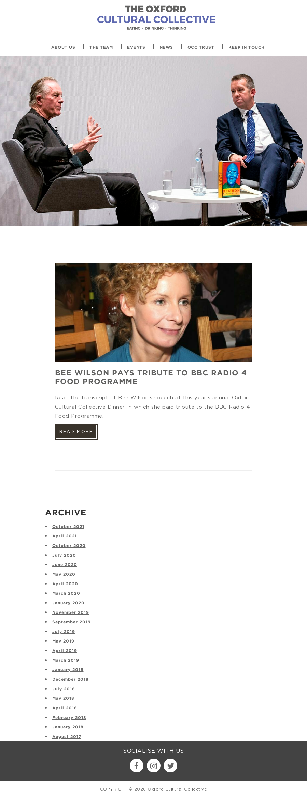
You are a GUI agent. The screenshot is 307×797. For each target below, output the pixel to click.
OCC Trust (200, 47)
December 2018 (70, 679)
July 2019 (63, 632)
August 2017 (66, 737)
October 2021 (68, 527)
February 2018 (69, 718)
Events (136, 47)
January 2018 (68, 727)
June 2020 (64, 565)
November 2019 (70, 613)
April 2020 (65, 584)
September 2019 (71, 622)
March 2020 (66, 593)
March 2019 (65, 660)
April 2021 (64, 536)
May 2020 (63, 574)
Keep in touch (246, 47)
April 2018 (64, 708)
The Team (101, 47)
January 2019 (68, 670)
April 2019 (64, 651)
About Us (63, 47)
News (166, 47)
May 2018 (63, 698)
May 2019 (63, 641)
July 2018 (63, 689)
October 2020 (69, 546)
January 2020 (68, 603)
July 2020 (64, 555)
